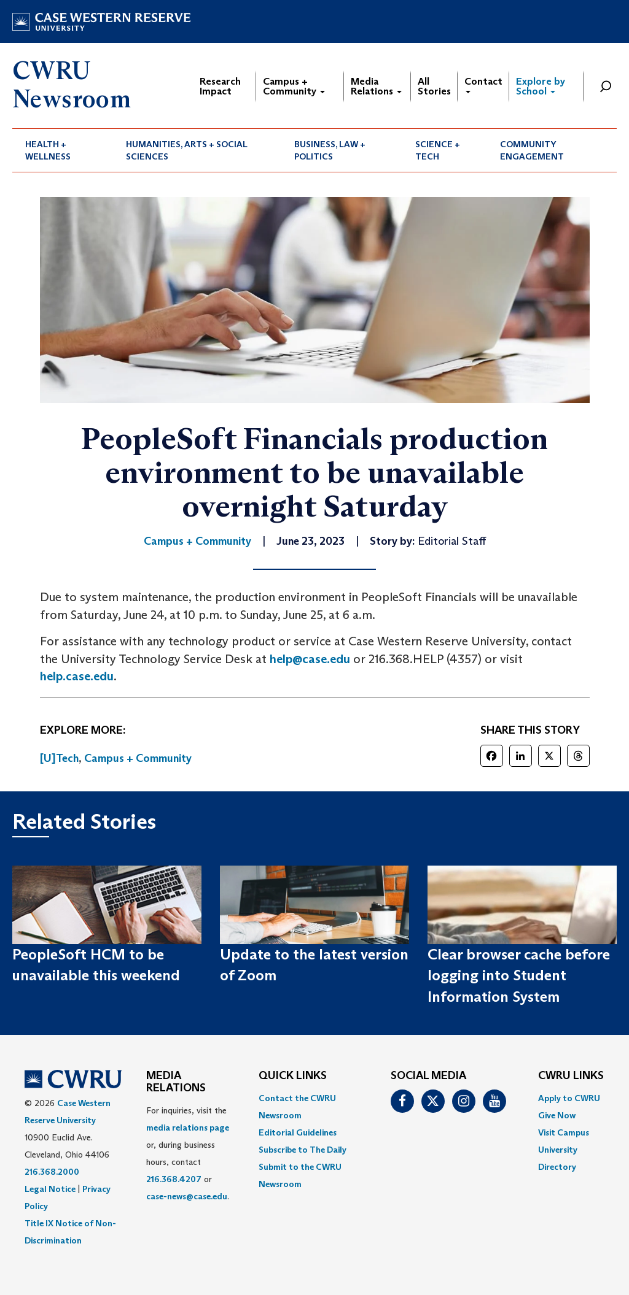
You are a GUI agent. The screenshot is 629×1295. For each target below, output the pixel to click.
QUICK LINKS (293, 1076)
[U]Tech (59, 758)
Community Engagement (532, 150)
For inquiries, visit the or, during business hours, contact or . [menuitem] (187, 1153)
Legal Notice (50, 1188)
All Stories (434, 86)
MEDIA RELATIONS (176, 1082)
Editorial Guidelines (298, 1132)
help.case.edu (77, 676)
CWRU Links (571, 1076)
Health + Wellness (48, 150)
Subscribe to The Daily (302, 1149)
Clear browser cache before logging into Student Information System (519, 975)
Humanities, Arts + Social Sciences (187, 150)
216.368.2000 (52, 1171)
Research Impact (220, 86)
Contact (483, 84)
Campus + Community (294, 86)
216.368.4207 (173, 1179)
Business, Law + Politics (329, 150)
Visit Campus (563, 1132)
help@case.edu (310, 658)
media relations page (187, 1127)
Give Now (557, 1115)
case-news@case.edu (186, 1196)
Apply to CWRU (569, 1098)
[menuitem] (62, 150)
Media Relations (376, 86)
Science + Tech (437, 150)
